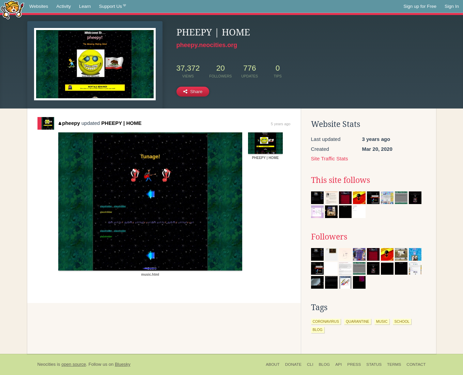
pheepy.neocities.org (206, 45)
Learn (85, 6)
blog (318, 330)
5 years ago (280, 124)
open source (73, 364)
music (382, 321)
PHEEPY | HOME (121, 123)
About (273, 364)
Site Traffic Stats (329, 158)
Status (374, 364)
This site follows (340, 180)
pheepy (69, 123)
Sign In (452, 6)
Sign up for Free (419, 6)
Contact (416, 364)
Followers (329, 236)
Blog (324, 364)
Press (354, 364)
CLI (310, 364)
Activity (63, 6)
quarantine (357, 321)
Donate (293, 364)
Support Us (112, 6)
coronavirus (326, 321)
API (338, 364)
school (402, 321)
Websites (38, 6)
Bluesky (122, 364)
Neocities (46, 364)
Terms (394, 364)
